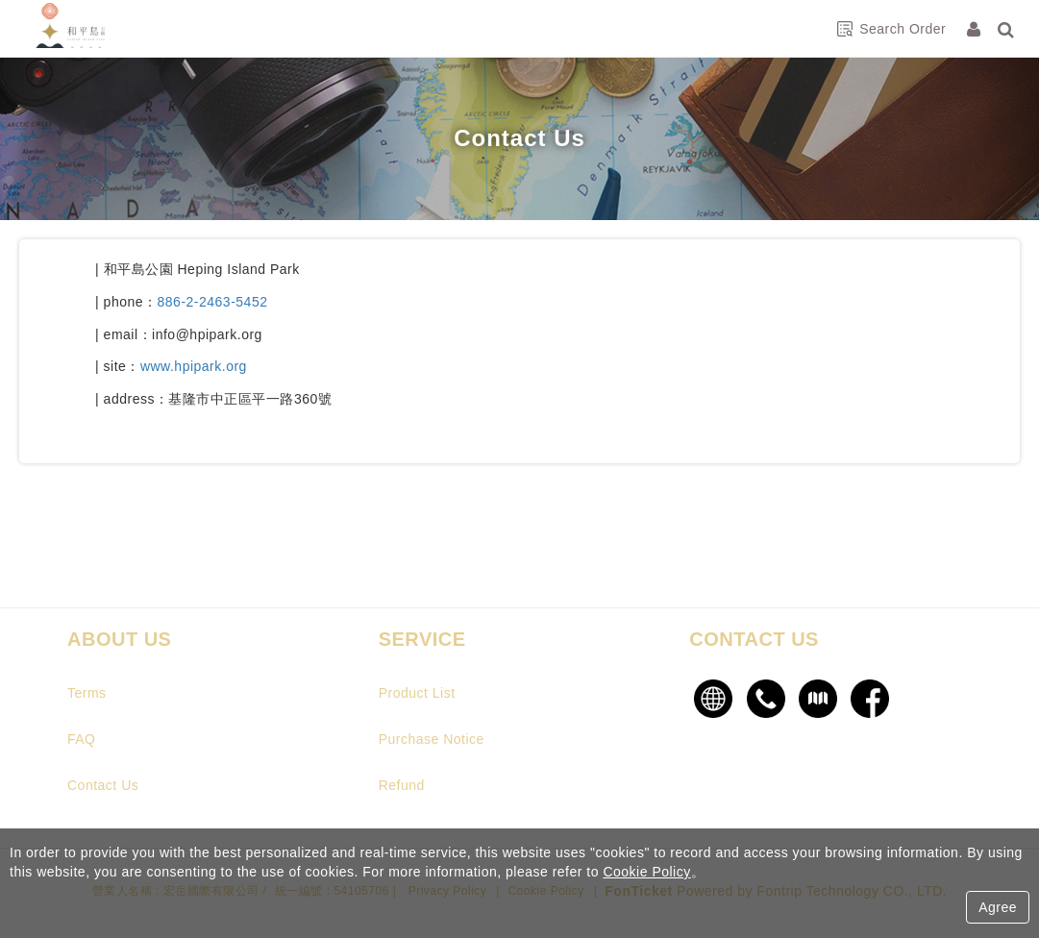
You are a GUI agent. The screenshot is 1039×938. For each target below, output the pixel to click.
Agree (997, 907)
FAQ (81, 739)
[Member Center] (975, 29)
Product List (417, 693)
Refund (402, 785)
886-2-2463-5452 (213, 301)
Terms (87, 693)
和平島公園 (91, 29)
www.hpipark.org (193, 366)
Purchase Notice (431, 739)
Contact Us (102, 785)
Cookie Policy (646, 871)
